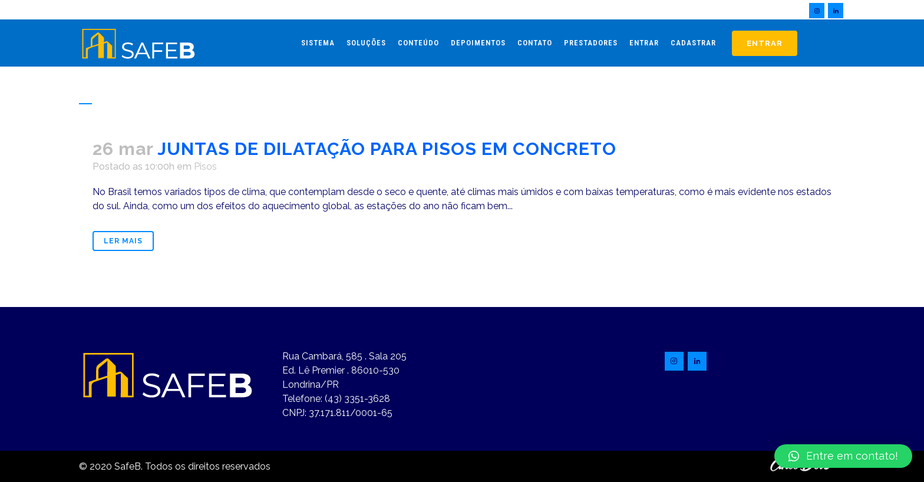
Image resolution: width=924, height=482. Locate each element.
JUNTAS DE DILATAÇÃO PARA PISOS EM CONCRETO (386, 148)
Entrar (765, 43)
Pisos (205, 166)
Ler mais (123, 241)
